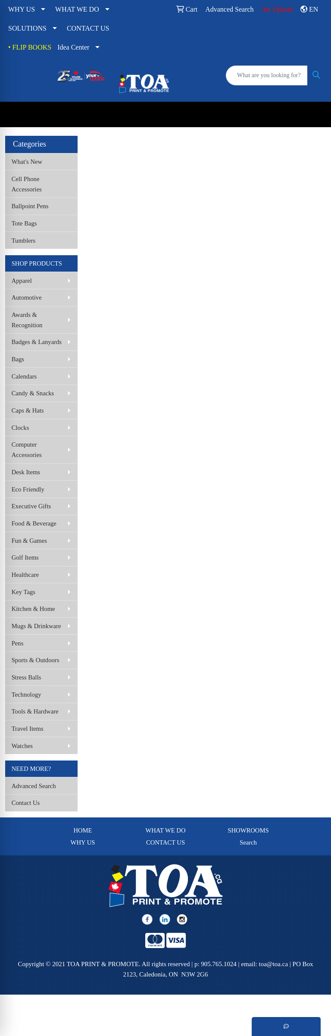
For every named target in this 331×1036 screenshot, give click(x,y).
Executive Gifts (31, 506)
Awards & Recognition (27, 320)
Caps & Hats (28, 410)
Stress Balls (26, 677)
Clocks (20, 427)
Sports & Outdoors (35, 660)
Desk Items (26, 472)
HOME (82, 830)
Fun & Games (29, 540)
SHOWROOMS (248, 830)
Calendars (24, 376)
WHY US (21, 9)
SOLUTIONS (27, 28)
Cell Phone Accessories (27, 184)
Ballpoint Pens (30, 206)
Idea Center (73, 47)
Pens (18, 643)
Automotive (27, 297)
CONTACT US (88, 28)
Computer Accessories (27, 449)
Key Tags (23, 591)
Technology (26, 694)
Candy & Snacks (33, 393)
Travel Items (28, 728)
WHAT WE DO (77, 9)
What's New (27, 161)
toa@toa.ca (273, 964)
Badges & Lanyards (37, 341)
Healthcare (25, 574)
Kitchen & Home (33, 608)
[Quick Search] (267, 75)
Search (248, 842)
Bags (18, 359)
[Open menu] (313, 114)
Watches (22, 745)
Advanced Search (34, 785)
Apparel (22, 280)
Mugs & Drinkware (36, 626)
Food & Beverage (34, 523)
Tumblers (24, 240)
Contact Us (26, 802)
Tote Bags (24, 223)
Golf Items (25, 557)
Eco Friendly (28, 489)
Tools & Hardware (35, 711)
